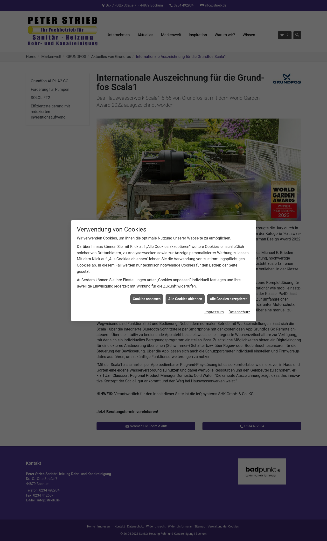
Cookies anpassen (147, 289)
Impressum (214, 302)
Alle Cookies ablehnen (185, 289)
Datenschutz (239, 302)
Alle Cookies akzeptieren (228, 289)
